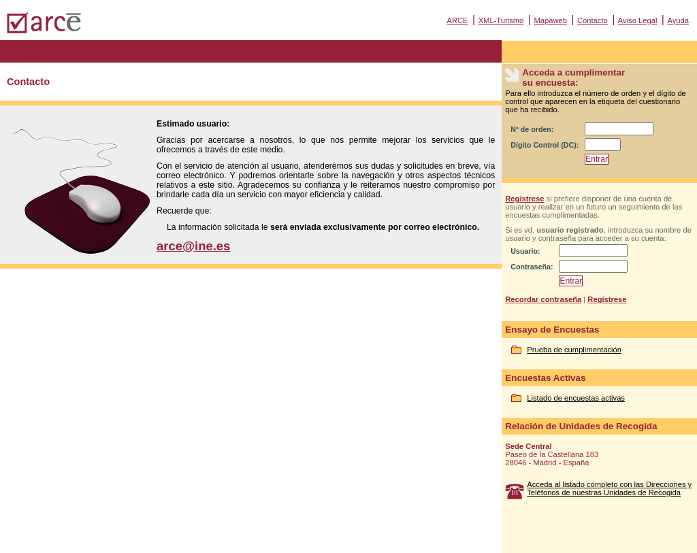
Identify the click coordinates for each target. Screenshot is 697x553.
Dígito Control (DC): (544, 145)
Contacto (592, 20)
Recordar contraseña (543, 299)
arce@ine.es (193, 246)
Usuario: (525, 251)
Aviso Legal (638, 20)
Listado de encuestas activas (576, 398)
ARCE (457, 20)
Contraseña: (531, 267)
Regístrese (524, 199)
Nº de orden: (531, 129)
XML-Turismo (501, 20)
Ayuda (678, 20)
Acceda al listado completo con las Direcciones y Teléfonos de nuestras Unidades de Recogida (609, 488)
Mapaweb (550, 20)
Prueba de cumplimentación (574, 350)
